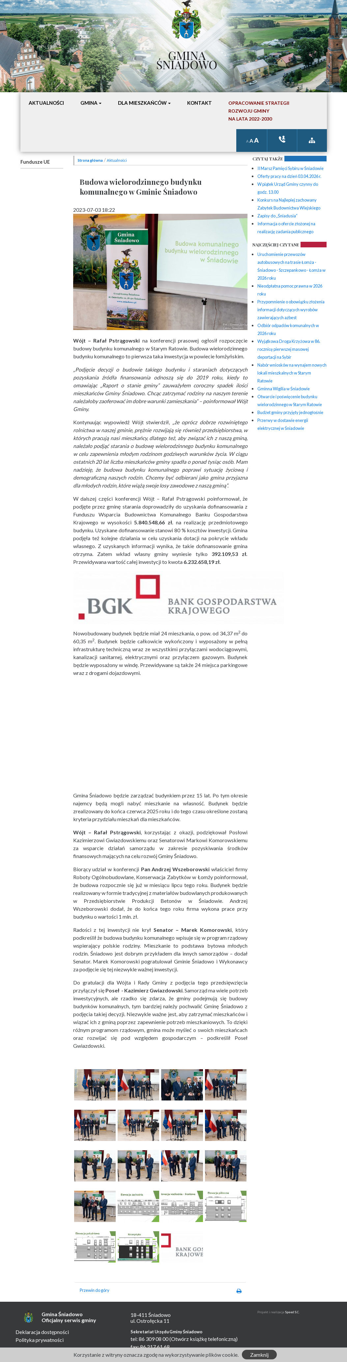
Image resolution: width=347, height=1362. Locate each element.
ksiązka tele (282, 139)
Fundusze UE (35, 162)
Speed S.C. (292, 1312)
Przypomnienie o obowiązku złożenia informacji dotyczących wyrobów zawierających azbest (291, 309)
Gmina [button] (89, 103)
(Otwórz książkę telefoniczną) (203, 1339)
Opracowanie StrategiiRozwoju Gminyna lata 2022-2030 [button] (258, 111)
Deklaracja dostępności (42, 1332)
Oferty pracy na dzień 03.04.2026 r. (289, 176)
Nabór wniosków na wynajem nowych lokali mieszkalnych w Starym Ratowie (292, 372)
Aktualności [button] (46, 103)
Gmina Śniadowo (186, 58)
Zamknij (259, 1354)
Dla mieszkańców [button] (142, 103)
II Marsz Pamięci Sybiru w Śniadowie (290, 168)
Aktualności (117, 160)
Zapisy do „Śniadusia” (277, 215)
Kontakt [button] (199, 103)
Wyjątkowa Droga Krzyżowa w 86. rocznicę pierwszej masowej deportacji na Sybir (288, 349)
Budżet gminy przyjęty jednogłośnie (290, 412)
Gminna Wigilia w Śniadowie (283, 388)
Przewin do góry (94, 1290)
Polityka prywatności (39, 1340)
